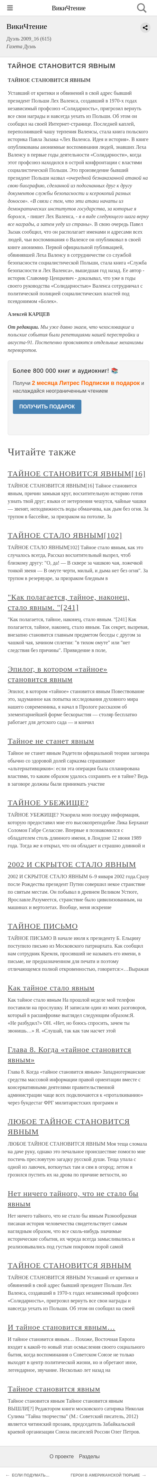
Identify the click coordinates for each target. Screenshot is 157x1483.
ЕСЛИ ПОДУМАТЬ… (31, 1475)
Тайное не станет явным (51, 741)
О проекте (62, 1456)
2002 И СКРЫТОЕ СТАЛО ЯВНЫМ (72, 864)
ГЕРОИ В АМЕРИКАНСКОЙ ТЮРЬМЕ (105, 1475)
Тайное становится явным (54, 1389)
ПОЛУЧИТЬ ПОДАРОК (47, 406)
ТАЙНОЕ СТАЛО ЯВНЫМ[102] (65, 535)
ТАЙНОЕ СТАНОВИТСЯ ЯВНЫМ (70, 1265)
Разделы (89, 1456)
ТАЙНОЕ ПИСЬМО (43, 926)
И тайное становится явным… (61, 1327)
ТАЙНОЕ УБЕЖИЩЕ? (48, 803)
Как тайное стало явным (51, 988)
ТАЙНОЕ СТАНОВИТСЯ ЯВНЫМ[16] (76, 473)
